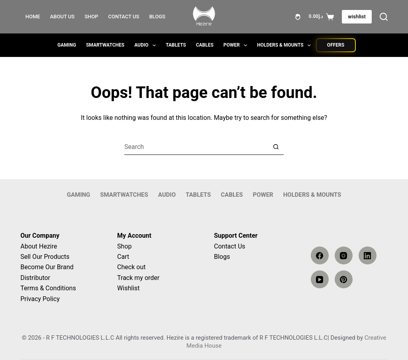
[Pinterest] (344, 279)
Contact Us (123, 17)
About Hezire (38, 246)
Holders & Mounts (285, 45)
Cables (205, 45)
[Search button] (276, 147)
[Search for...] (196, 147)
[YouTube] (320, 279)
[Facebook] (320, 255)
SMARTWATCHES (105, 45)
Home (33, 17)
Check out (131, 267)
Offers (335, 45)
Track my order (138, 278)
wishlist (357, 17)
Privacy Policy (40, 299)
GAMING (66, 45)
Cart (123, 256)
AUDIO (146, 45)
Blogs (157, 17)
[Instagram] (344, 255)
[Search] (384, 17)
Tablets (176, 45)
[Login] (298, 17)
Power (237, 45)
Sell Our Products (44, 256)
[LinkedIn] (368, 255)
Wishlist (128, 288)
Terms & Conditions (48, 288)
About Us (62, 17)
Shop (91, 17)
